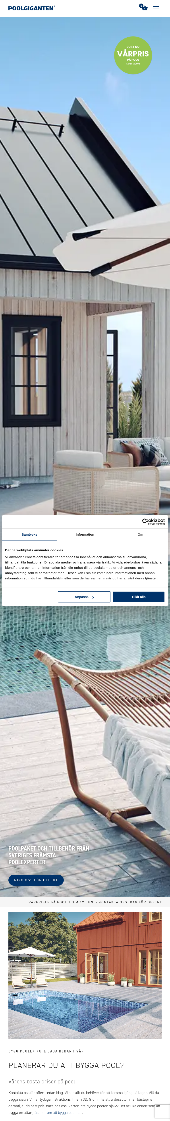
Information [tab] (85, 534)
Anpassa (84, 597)
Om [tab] (140, 534)
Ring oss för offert (36, 880)
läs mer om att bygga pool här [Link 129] (58, 1112)
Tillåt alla (138, 597)
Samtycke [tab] (29, 534)
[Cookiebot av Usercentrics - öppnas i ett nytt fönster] (145, 521)
